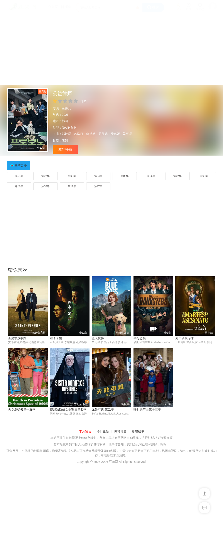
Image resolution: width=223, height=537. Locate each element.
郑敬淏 (66, 134)
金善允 (66, 108)
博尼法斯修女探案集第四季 (68, 409)
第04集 (98, 176)
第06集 (151, 176)
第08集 (204, 176)
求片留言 (85, 431)
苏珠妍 (78, 134)
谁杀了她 (56, 338)
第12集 (98, 186)
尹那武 (103, 134)
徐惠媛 (115, 134)
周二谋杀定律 (184, 338)
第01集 (19, 176)
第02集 (45, 176)
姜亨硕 (127, 134)
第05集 (125, 176)
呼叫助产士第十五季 (147, 409)
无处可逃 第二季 (103, 409)
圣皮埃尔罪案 (17, 338)
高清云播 (21, 165)
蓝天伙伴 (98, 338)
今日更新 (103, 431)
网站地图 (120, 431)
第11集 (72, 186)
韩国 (65, 121)
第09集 (19, 186)
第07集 (177, 176)
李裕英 (90, 134)
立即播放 (65, 149)
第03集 (72, 176)
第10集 (45, 186)
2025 (65, 114)
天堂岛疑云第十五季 (21, 409)
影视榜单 (138, 431)
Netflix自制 (69, 127)
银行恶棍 (139, 338)
